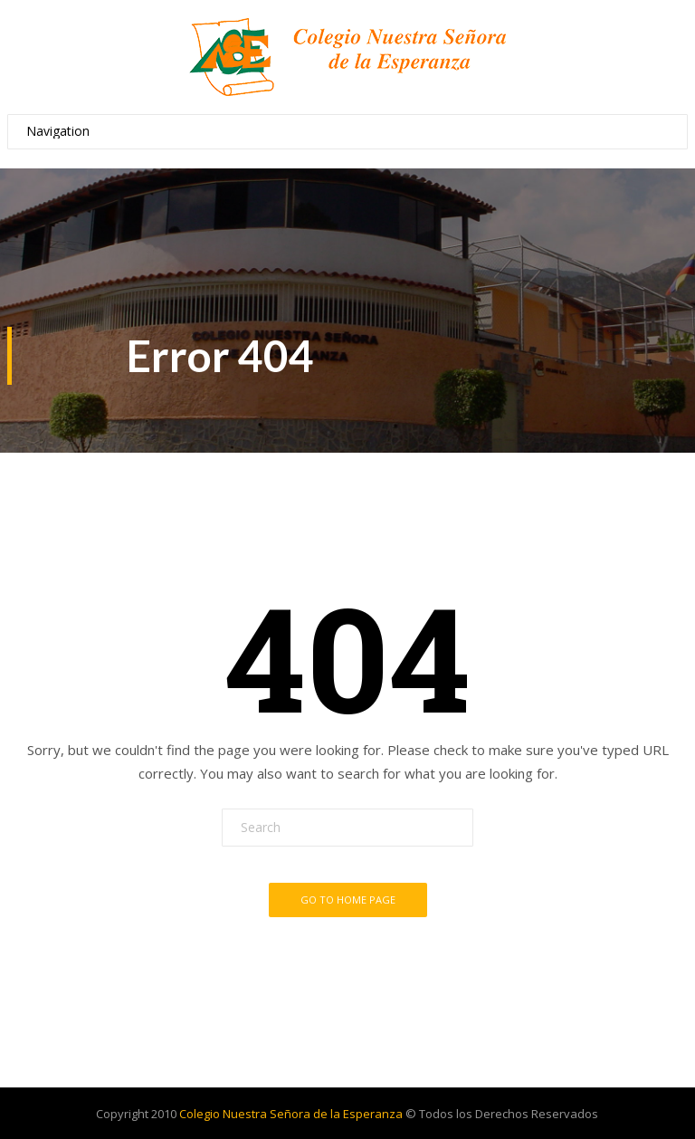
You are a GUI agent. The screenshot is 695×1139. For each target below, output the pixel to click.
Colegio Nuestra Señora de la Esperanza (291, 1114)
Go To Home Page (347, 899)
